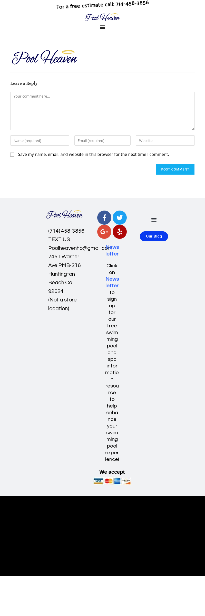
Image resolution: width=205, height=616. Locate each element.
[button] (102, 27)
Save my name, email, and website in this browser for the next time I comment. (93, 154)
